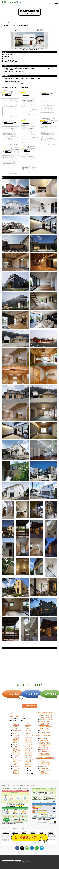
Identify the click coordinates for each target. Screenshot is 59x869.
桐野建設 (15, 723)
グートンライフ (17, 757)
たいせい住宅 (16, 755)
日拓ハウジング (17, 761)
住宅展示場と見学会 (44, 721)
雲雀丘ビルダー (17, 748)
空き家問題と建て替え (45, 732)
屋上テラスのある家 (44, 770)
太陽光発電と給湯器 (44, 754)
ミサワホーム (28, 739)
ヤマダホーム (28, 746)
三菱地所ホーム (29, 755)
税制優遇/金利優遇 (44, 751)
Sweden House (28, 751)
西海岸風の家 (43, 766)
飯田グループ (28, 766)
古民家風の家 (43, 772)
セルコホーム (28, 748)
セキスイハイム (29, 735)
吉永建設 (15, 726)
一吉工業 (15, 733)
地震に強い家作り (44, 740)
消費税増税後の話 (44, 753)
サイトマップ (18, 860)
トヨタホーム (28, 742)
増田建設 (15, 759)
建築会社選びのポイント (46, 719)
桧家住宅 (27, 750)
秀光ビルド (16, 772)
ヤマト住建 (16, 770)
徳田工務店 (16, 735)
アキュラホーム (29, 753)
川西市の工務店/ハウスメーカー (18, 716)
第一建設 (15, 728)
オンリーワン (16, 753)
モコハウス (16, 740)
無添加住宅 (16, 773)
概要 (3, 860)
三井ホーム (28, 726)
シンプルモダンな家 (44, 762)
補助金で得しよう (44, 749)
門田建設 (15, 746)
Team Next (27, 762)
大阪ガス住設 (28, 757)
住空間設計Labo (29, 759)
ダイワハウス (28, 728)
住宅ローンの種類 (44, 730)
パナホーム (28, 725)
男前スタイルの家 (44, 764)
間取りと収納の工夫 (44, 738)
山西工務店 (16, 737)
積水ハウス (28, 730)
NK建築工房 (28, 761)
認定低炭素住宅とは (44, 743)
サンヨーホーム (29, 744)
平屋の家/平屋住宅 (44, 773)
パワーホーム (16, 766)
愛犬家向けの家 (43, 768)
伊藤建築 (27, 764)
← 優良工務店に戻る (29, 706)
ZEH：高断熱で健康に (45, 745)
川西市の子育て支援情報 (46, 726)
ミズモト (15, 764)
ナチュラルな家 (43, 761)
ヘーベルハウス (29, 733)
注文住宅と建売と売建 (45, 715)
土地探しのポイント (44, 723)
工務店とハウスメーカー (46, 717)
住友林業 (27, 723)
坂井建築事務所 (17, 730)
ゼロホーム (16, 768)
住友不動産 (28, 740)
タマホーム (28, 737)
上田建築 (15, 762)
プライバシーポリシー (9, 860)
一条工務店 (16, 725)
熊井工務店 (16, 744)
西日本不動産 (16, 750)
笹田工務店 (16, 739)
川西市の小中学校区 (44, 728)
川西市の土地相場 (44, 725)
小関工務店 (16, 742)
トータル (15, 751)
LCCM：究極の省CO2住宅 (45, 747)
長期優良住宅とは (44, 742)
